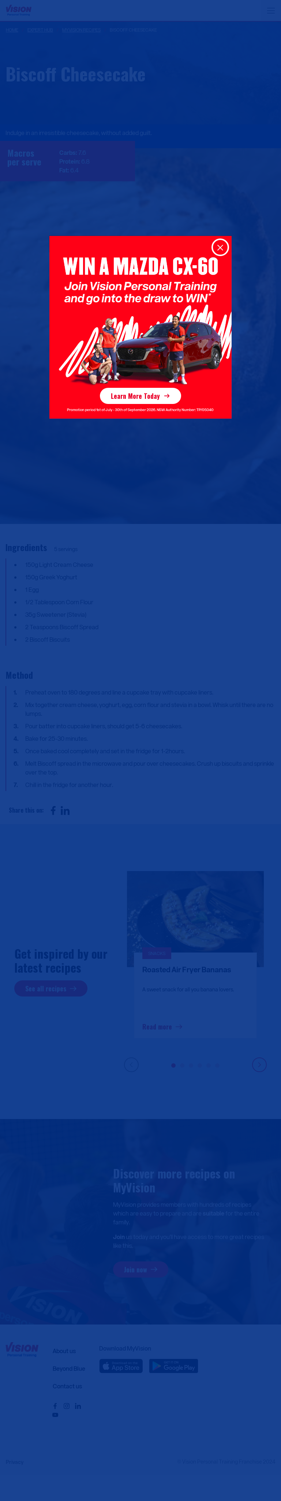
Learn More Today (135, 396)
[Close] (220, 247)
